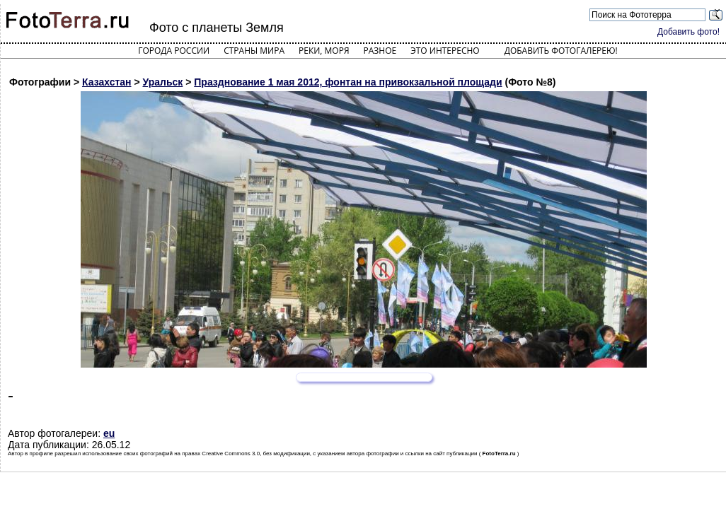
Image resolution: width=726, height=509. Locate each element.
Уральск (163, 82)
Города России (173, 51)
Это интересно (445, 51)
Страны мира (254, 51)
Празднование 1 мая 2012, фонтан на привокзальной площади (348, 82)
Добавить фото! (688, 32)
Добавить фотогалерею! (561, 51)
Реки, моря (324, 51)
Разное (380, 51)
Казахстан (107, 82)
